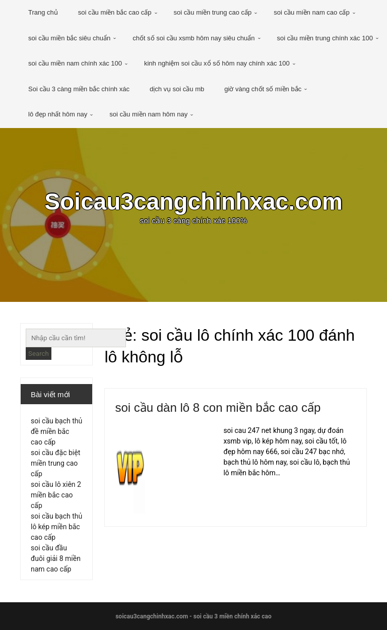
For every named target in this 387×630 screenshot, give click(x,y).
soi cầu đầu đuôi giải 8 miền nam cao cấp (56, 558)
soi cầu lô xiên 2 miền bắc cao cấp (56, 495)
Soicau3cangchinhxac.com (193, 201)
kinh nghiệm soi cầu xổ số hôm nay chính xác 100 (217, 63)
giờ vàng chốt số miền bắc (262, 89)
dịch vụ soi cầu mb (177, 89)
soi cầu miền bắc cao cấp (115, 12)
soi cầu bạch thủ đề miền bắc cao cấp (56, 431)
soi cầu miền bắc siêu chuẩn (69, 38)
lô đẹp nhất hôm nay (57, 114)
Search (38, 353)
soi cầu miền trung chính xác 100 (325, 38)
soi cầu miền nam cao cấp (311, 12)
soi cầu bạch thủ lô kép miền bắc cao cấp (56, 526)
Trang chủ (43, 12)
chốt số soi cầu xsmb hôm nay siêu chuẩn (193, 38)
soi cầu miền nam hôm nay (148, 114)
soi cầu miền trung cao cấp (213, 12)
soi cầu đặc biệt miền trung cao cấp (55, 463)
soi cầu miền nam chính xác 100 (75, 63)
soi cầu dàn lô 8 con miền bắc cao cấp (217, 407)
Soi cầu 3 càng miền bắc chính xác (79, 89)
